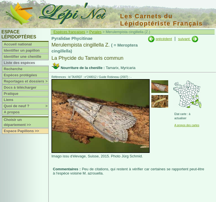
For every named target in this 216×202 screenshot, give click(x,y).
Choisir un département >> (17, 122)
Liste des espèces (19, 63)
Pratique (11, 93)
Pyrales (95, 32)
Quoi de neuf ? (26, 106)
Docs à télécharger (20, 87)
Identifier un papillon (22, 50)
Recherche (13, 69)
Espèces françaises (69, 32)
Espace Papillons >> (21, 131)
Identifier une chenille (22, 56)
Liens (8, 100)
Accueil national (18, 44)
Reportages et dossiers (26, 81)
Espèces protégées (20, 75)
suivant (184, 39)
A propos (12, 112)
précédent (164, 39)
